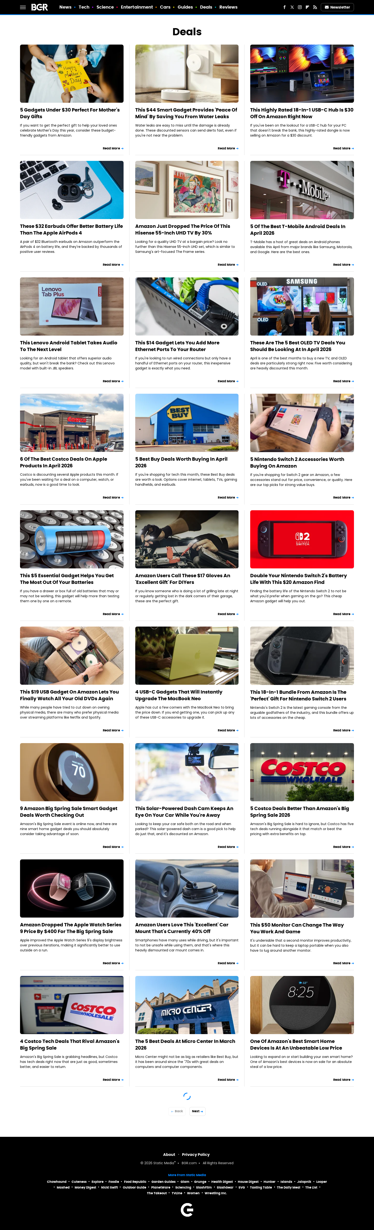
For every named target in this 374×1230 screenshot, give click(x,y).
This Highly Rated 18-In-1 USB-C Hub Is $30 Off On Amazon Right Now (301, 113)
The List (311, 1187)
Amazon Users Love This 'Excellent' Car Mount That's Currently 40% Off (182, 928)
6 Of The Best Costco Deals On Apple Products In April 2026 (63, 462)
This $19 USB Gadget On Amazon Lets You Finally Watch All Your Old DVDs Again (69, 695)
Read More (111, 148)
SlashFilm (204, 1187)
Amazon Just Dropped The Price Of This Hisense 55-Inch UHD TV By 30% (182, 229)
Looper (321, 1182)
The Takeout (157, 1193)
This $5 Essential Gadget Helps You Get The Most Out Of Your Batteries (67, 578)
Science (105, 7)
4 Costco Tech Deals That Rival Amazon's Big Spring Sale (69, 1044)
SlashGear (225, 1187)
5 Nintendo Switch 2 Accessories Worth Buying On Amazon (297, 462)
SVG (242, 1187)
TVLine (177, 1193)
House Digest (248, 1182)
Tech (84, 7)
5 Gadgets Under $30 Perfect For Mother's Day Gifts (70, 113)
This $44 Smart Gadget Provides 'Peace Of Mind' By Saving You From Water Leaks (186, 113)
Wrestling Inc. (216, 1193)
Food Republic (135, 1182)
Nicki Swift (109, 1187)
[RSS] (315, 7)
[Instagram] (300, 7)
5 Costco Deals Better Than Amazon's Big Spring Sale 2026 (299, 811)
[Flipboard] (307, 7)
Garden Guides (163, 1182)
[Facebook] (284, 7)
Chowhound (57, 1182)
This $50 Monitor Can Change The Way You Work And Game (297, 928)
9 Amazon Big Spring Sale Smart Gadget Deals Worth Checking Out (68, 811)
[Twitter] (292, 7)
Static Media (163, 1163)
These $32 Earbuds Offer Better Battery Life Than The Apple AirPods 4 (71, 229)
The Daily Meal (288, 1187)
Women (193, 1193)
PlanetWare (160, 1187)
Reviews (228, 7)
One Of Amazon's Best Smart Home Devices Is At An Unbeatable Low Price (296, 1044)
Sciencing (183, 1187)
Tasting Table (261, 1187)
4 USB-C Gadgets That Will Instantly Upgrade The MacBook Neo (179, 695)
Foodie (114, 1182)
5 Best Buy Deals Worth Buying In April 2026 (181, 462)
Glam (185, 1182)
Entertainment (137, 7)
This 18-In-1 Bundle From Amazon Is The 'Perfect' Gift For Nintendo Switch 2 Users (298, 695)
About (169, 1154)
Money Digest (85, 1187)
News (65, 7)
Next (195, 1111)
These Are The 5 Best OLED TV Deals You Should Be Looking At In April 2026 (297, 346)
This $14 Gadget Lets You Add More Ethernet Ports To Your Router (177, 346)
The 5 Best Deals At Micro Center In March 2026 (185, 1044)
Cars (165, 7)
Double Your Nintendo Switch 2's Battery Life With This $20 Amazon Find (298, 578)
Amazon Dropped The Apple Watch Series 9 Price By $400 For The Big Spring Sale (70, 928)
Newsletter (337, 7)
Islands (286, 1182)
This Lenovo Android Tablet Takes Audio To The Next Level (68, 346)
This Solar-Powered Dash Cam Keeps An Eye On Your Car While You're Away (184, 811)
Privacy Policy (196, 1154)
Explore (98, 1182)
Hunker (269, 1182)
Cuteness (79, 1182)
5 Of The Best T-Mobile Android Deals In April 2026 (297, 229)
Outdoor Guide (134, 1187)
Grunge (200, 1182)
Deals (206, 7)
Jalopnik (304, 1182)
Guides (185, 7)
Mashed (63, 1187)
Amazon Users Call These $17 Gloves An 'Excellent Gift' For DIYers (182, 578)
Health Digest (222, 1182)
